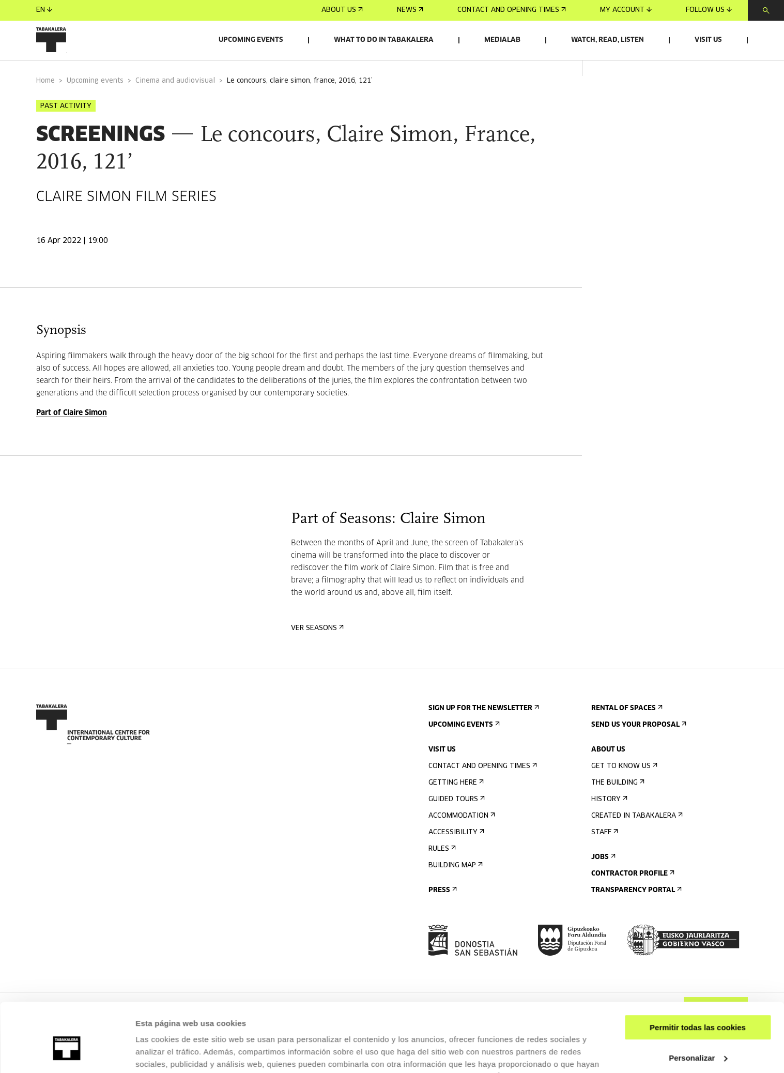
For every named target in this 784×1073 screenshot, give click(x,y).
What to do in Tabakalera (384, 40)
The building (616, 804)
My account (626, 10)
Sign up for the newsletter (482, 730)
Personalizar (698, 1005)
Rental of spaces (625, 730)
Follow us (709, 10)
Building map (454, 887)
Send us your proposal (637, 746)
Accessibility (455, 854)
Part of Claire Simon (71, 434)
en (44, 10)
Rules (441, 870)
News (410, 10)
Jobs (602, 879)
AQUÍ (489, 1024)
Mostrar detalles (165, 1052)
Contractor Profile (631, 895)
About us (342, 10)
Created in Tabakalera (636, 837)
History (608, 821)
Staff (603, 854)
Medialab (502, 40)
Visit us (708, 40)
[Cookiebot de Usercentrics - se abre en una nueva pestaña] (67, 1053)
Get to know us (623, 788)
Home (45, 102)
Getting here (455, 804)
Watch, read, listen (607, 40)
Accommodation (460, 837)
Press (441, 912)
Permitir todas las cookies (698, 975)
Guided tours (455, 821)
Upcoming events (251, 40)
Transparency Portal (635, 912)
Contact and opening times (511, 10)
